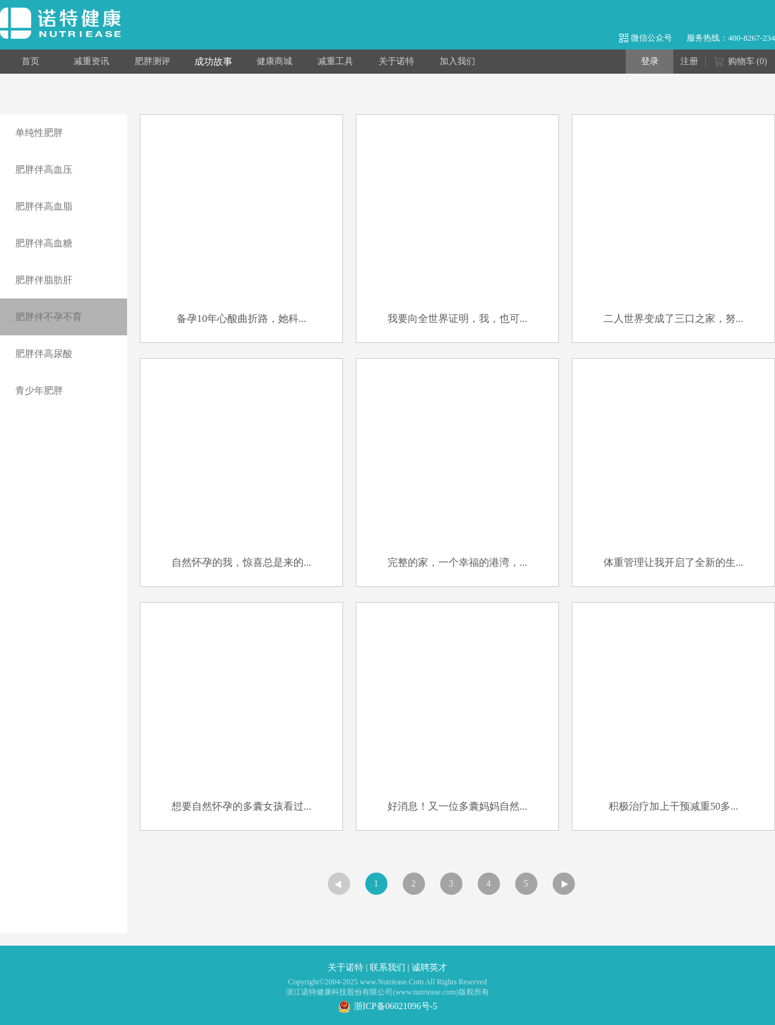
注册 (689, 61)
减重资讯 (91, 61)
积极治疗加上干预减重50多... (673, 806)
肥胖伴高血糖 (43, 243)
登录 (650, 61)
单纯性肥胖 (39, 133)
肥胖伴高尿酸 (43, 354)
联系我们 (387, 967)
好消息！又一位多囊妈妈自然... (457, 806)
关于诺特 (396, 61)
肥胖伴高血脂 (43, 206)
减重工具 (335, 61)
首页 (30, 61)
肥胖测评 (152, 61)
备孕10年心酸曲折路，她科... (241, 318)
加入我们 (457, 61)
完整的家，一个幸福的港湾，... (457, 562)
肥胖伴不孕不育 (48, 317)
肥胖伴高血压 (43, 169)
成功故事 (213, 62)
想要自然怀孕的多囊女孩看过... (241, 806)
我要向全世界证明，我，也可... (457, 318)
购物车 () (740, 62)
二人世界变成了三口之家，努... (673, 318)
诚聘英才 (429, 967)
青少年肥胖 (39, 390)
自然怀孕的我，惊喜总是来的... (241, 562)
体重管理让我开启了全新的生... (673, 562)
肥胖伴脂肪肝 (43, 280)
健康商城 (274, 61)
